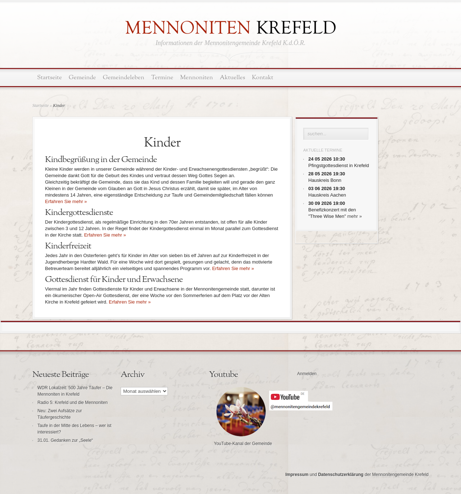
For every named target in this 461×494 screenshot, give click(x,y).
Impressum (296, 474)
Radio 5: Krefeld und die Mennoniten (72, 402)
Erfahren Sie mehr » (66, 201)
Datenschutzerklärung (340, 474)
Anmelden (307, 373)
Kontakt (262, 77)
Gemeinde (82, 77)
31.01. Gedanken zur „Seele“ (65, 440)
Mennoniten (196, 77)
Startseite (49, 77)
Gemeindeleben (123, 77)
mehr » (354, 216)
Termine (162, 77)
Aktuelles (232, 77)
